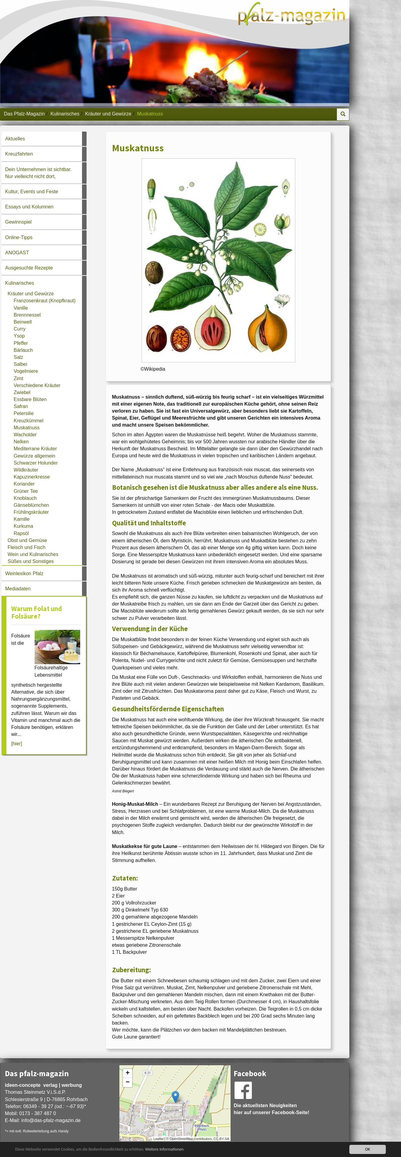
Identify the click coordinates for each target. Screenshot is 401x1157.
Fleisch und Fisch (27, 547)
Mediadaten (18, 588)
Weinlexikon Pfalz (24, 573)
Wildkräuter (26, 469)
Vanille (21, 308)
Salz (18, 357)
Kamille (21, 519)
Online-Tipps (19, 237)
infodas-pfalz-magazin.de (51, 1120)
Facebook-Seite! (291, 1112)
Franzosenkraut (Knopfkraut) (45, 300)
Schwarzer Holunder (36, 462)
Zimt (18, 378)
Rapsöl (21, 533)
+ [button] (128, 1073)
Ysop (19, 335)
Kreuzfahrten (19, 153)
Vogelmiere (26, 371)
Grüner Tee (26, 491)
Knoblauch (25, 498)
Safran (21, 406)
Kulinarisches (64, 113)
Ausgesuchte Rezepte (29, 267)
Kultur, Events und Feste (31, 191)
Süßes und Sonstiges (31, 561)
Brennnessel (27, 315)
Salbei (20, 364)
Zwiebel (22, 392)
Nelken (21, 441)
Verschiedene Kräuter (37, 385)
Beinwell (23, 321)
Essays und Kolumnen (29, 206)
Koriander (24, 483)
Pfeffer (21, 343)
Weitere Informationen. (165, 1149)
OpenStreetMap (181, 1139)
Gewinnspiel (18, 222)
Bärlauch (23, 350)
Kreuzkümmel (28, 420)
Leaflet (158, 1139)
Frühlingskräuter (31, 512)
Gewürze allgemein (34, 455)
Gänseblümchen (31, 505)
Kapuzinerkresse (32, 476)
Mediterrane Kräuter (35, 448)
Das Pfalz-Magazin (24, 113)
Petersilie (24, 413)
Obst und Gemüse (27, 540)
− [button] (128, 1082)
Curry (20, 328)
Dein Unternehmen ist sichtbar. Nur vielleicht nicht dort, (38, 173)
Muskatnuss (26, 427)
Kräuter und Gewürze (108, 113)
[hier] (16, 743)
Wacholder (25, 434)
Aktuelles (15, 138)
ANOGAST (17, 252)
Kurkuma (23, 526)
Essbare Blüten (30, 399)
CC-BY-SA (221, 1139)
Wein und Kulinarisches (33, 554)
